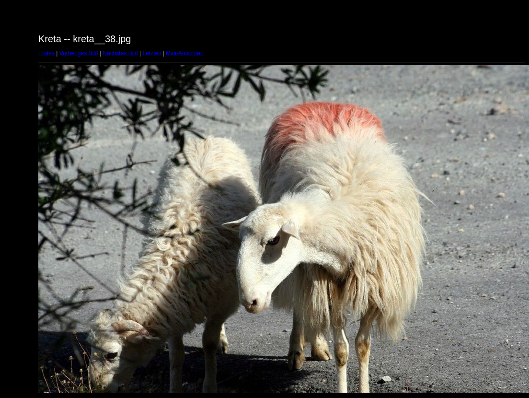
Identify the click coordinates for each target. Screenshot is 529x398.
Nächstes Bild (120, 53)
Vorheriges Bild (78, 53)
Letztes (152, 53)
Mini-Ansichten (185, 53)
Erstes (46, 53)
